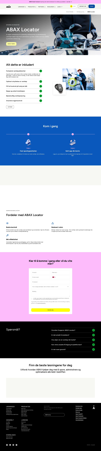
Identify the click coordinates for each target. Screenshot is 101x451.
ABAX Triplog (23, 414)
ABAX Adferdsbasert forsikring (27, 410)
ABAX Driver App (9, 438)
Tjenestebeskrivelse (25, 430)
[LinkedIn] (10, 445)
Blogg (7, 429)
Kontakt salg (50, 332)
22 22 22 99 (46, 406)
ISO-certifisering (24, 427)
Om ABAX (8, 422)
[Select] (50, 309)
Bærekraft (8, 423)
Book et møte (79, 410)
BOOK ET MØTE (11, 43)
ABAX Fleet (23, 408)
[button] (41, 88)
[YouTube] (13, 445)
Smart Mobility (71, 11)
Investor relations (9, 426)
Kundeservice (79, 406)
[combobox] (50, 304)
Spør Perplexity (79, 416)
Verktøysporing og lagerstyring (12, 414)
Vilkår (22, 423)
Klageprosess (24, 426)
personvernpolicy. (41, 325)
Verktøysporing (81, 11)
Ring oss (78, 412)
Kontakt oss (83, 6)
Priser (91, 6)
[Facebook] (7, 445)
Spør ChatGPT (79, 414)
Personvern (23, 422)
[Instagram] (16, 445)
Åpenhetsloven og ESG (25, 429)
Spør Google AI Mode (81, 418)
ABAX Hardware (24, 415)
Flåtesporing (8, 410)
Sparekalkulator (79, 420)
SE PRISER (10, 108)
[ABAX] (8, 6)
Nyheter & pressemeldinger (11, 427)
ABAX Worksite (24, 411)
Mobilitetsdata (9, 411)
